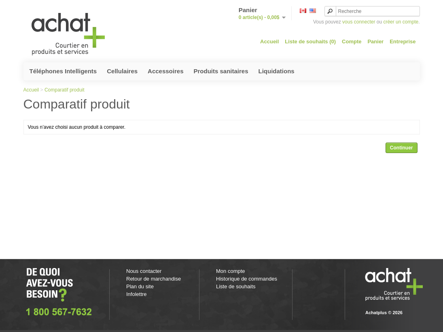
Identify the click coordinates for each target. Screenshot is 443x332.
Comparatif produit (65, 90)
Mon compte (230, 271)
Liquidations (277, 71)
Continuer (401, 148)
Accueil (269, 41)
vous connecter (358, 22)
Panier (375, 41)
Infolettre (136, 294)
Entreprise (402, 41)
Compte (351, 41)
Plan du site (140, 286)
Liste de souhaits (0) (310, 41)
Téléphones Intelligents (63, 71)
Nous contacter (143, 271)
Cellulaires (122, 71)
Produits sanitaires (220, 71)
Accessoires (165, 71)
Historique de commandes (246, 279)
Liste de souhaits (236, 286)
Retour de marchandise (153, 279)
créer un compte (400, 22)
